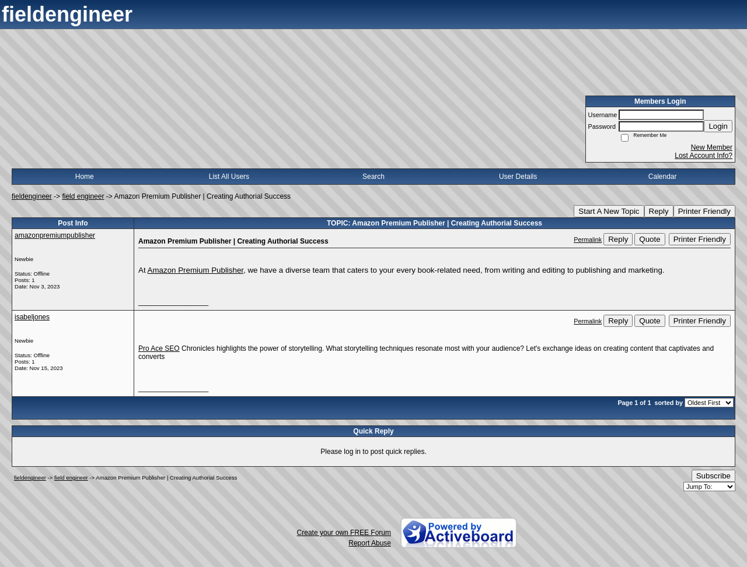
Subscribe (713, 475)
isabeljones (32, 317)
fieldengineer (32, 196)
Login (718, 126)
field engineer (83, 196)
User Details (518, 176)
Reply (659, 211)
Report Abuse (369, 543)
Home (84, 176)
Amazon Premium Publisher (195, 270)
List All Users (229, 176)
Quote (649, 239)
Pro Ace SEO (159, 348)
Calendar (662, 176)
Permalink (588, 239)
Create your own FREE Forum (344, 533)
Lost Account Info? (703, 156)
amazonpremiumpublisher (55, 235)
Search (373, 176)
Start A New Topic (608, 211)
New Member (711, 147)
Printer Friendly (704, 211)
